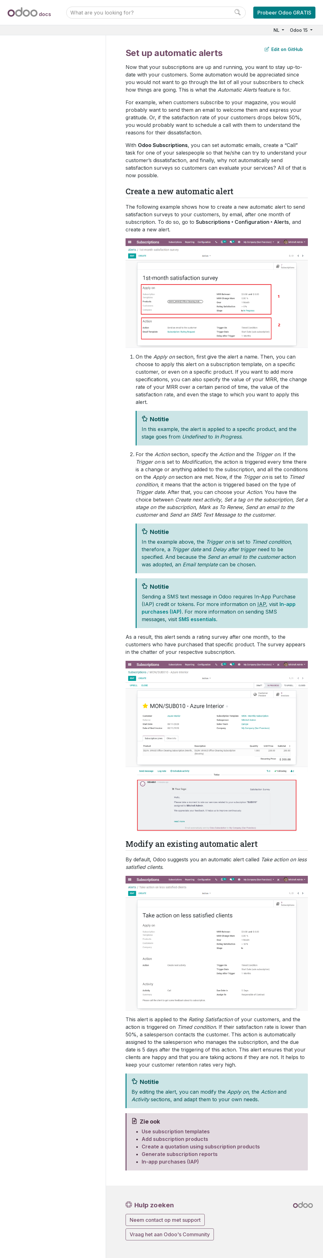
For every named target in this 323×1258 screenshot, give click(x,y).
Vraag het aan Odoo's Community (170, 1234)
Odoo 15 (299, 30)
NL (277, 30)
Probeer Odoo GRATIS (284, 12)
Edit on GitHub (284, 49)
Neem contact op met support (165, 1220)
